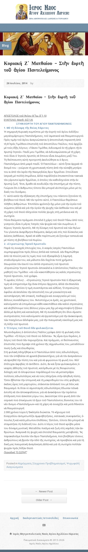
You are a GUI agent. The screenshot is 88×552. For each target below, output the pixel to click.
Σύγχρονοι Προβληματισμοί (49, 463)
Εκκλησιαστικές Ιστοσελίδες (41, 518)
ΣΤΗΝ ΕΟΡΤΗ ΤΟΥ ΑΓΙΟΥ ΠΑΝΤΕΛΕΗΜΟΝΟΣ (44, 123)
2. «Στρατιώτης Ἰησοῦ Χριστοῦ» (25, 244)
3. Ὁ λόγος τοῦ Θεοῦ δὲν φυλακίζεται (28, 328)
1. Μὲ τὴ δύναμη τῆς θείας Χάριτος (26, 128)
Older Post (44, 500)
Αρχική (14, 518)
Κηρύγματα (24, 463)
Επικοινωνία (70, 518)
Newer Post (44, 491)
